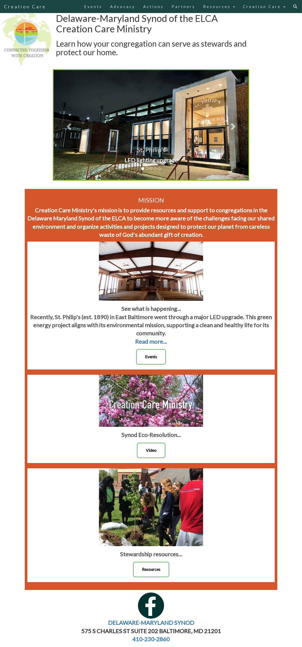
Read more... (151, 341)
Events (93, 6)
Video (151, 450)
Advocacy (122, 6)
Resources (219, 6)
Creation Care (25, 6)
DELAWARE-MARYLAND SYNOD (151, 622)
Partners (183, 6)
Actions (153, 6)
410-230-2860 (151, 639)
